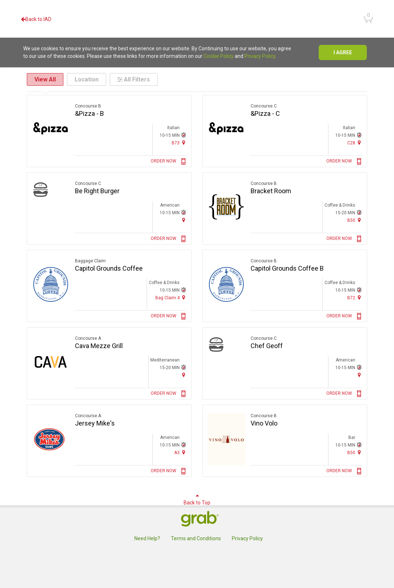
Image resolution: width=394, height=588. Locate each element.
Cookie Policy (219, 56)
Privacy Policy (259, 56)
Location (86, 79)
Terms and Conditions (196, 538)
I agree (343, 52)
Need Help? (147, 538)
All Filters (133, 79)
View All (45, 79)
